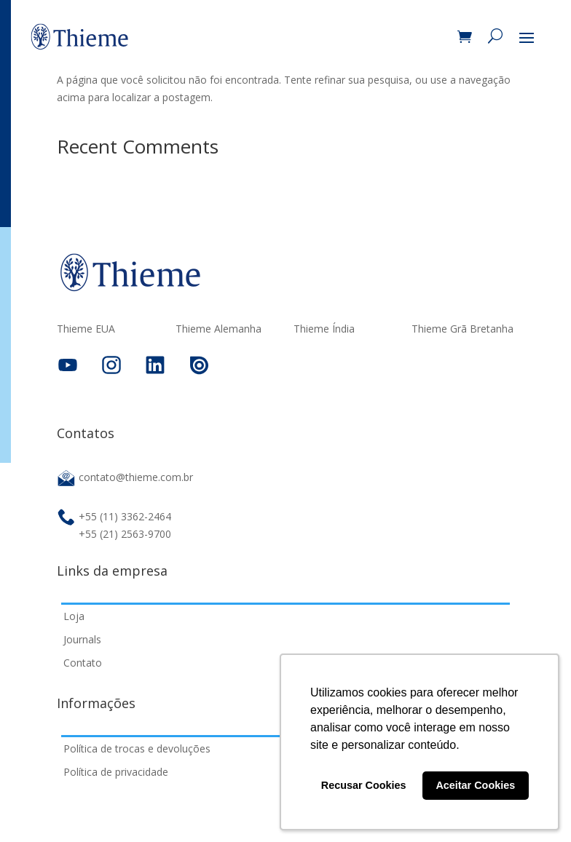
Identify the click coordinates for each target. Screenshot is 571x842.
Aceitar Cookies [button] (475, 785)
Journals (82, 639)
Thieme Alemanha (218, 329)
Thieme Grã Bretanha (462, 329)
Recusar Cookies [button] (363, 785)
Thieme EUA (86, 329)
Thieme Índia (324, 329)
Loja (73, 616)
